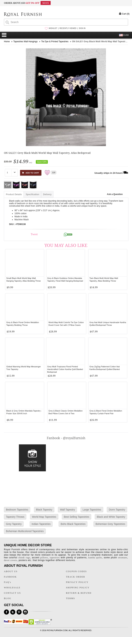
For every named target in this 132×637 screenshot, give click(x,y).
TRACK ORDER (75, 577)
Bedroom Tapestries (17, 509)
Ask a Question (115, 194)
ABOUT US (10, 571)
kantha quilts (95, 557)
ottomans (122, 557)
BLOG (7, 598)
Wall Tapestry (67, 509)
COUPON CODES (76, 571)
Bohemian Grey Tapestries (110, 524)
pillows (44, 557)
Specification (32, 194)
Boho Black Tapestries (73, 524)
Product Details (14, 194)
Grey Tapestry (14, 524)
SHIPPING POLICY (77, 587)
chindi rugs (24, 557)
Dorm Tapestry (117, 509)
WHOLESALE (12, 587)
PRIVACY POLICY (77, 582)
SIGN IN (82, 28)
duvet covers (10, 560)
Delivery (47, 194)
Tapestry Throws (15, 516)
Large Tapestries (92, 509)
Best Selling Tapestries (76, 516)
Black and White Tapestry (111, 516)
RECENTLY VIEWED (68, 28)
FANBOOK (10, 577)
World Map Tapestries (44, 516)
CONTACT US (12, 593)
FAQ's (7, 582)
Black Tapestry (44, 509)
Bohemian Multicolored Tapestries (25, 531)
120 (53, 172)
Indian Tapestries (41, 524)
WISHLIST (53, 28)
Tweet (34, 234)
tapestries (55, 557)
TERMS (70, 598)
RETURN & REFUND (78, 593)
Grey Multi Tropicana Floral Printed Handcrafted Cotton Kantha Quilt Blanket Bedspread (65, 369)
